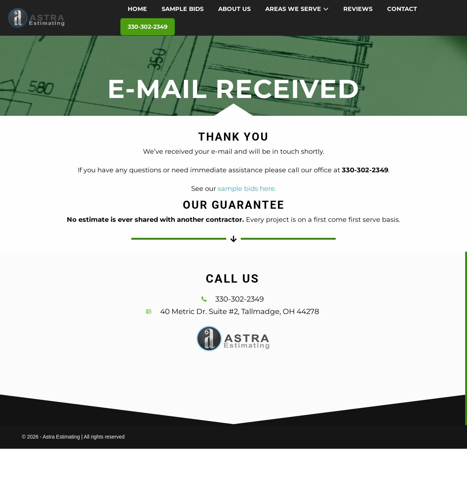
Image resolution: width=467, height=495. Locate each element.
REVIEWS (358, 8)
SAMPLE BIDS (183, 8)
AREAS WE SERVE (297, 8)
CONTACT (402, 8)
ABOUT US (234, 8)
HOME (137, 8)
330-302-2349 (147, 26)
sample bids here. (247, 189)
